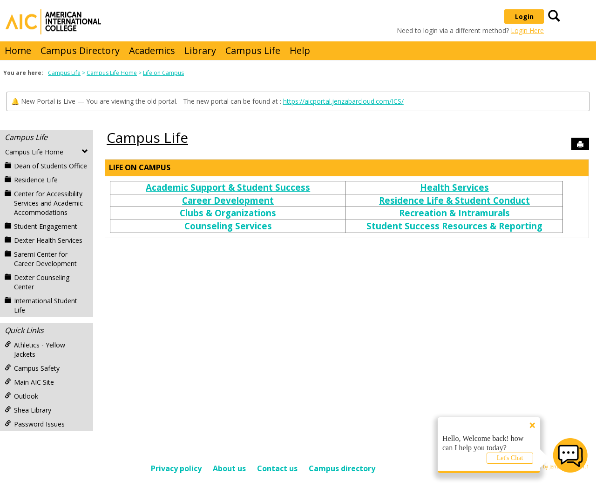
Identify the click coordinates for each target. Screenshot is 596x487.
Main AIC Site (29, 382)
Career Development (228, 200)
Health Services (454, 187)
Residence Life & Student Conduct (454, 200)
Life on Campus (163, 73)
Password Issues (35, 424)
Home (18, 50)
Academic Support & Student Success (228, 187)
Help (300, 50)
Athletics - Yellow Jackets (35, 349)
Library (200, 50)
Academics (152, 50)
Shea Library (28, 410)
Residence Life (31, 179)
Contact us (277, 468)
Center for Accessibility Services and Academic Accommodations (44, 203)
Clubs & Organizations (228, 213)
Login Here (527, 30)
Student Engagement (41, 226)
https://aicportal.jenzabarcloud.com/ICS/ (343, 101)
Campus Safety (32, 368)
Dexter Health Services (43, 240)
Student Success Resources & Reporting (454, 226)
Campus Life (252, 50)
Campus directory (342, 468)
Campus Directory (80, 50)
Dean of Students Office (46, 165)
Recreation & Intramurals (454, 213)
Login (524, 16)
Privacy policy (176, 468)
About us (229, 468)
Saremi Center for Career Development (41, 259)
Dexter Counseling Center (37, 282)
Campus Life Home (112, 73)
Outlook (21, 396)
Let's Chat (510, 457)
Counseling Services (228, 226)
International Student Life (41, 305)
